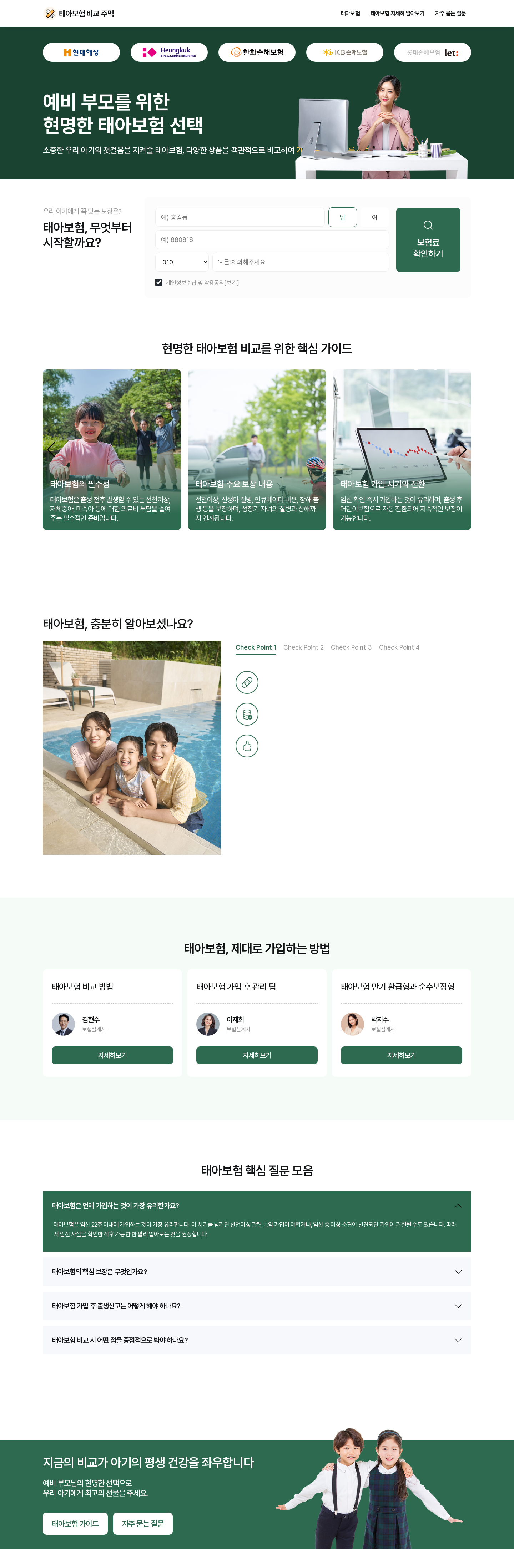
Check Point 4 (399, 647)
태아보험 (350, 13)
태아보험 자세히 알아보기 (398, 13)
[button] (463, 450)
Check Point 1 (256, 647)
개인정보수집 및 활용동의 (195, 283)
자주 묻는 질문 (450, 13)
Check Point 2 (303, 647)
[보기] (231, 283)
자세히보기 (112, 1055)
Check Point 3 (351, 647)
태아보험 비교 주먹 (50, 13)
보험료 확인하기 (428, 240)
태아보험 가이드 (75, 1523)
